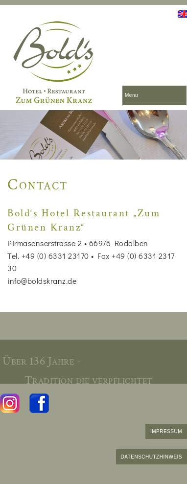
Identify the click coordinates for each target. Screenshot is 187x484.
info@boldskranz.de (41, 281)
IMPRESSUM (166, 431)
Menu (131, 95)
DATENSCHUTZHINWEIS (151, 457)
